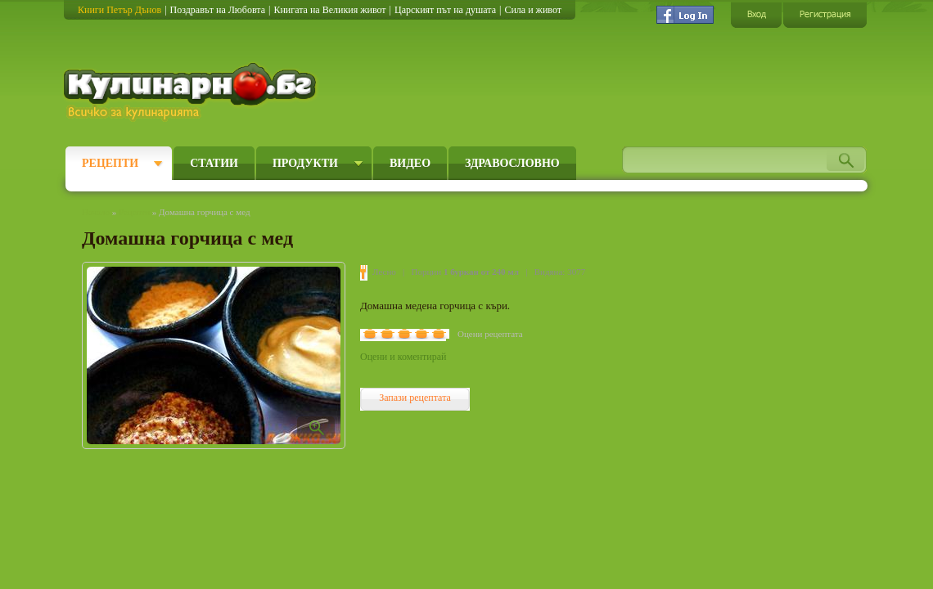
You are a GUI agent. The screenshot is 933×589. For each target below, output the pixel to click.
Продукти (305, 163)
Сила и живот (532, 10)
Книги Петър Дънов (119, 10)
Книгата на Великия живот (329, 10)
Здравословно (512, 163)
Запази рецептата (415, 397)
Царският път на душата (445, 10)
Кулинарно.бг (191, 92)
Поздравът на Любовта (217, 10)
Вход (756, 14)
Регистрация (825, 14)
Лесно (384, 272)
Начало (96, 212)
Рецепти (110, 163)
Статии (214, 163)
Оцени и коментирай (403, 356)
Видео (410, 163)
